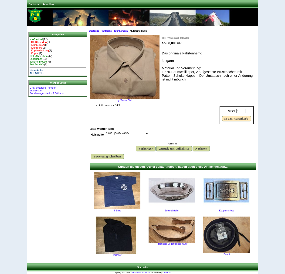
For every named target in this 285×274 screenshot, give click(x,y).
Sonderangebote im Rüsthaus (47, 93)
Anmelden (48, 4)
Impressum (36, 90)
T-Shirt (117, 210)
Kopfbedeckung (39, 50)
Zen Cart (167, 272)
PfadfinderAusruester (140, 272)
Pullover (117, 255)
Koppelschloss (226, 210)
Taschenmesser (39, 61)
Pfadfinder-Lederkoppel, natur (171, 244)
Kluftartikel (106, 31)
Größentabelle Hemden (43, 87)
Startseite (34, 4)
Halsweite (97, 135)
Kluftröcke (36, 47)
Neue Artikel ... (38, 70)
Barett (227, 254)
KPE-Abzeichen (39, 56)
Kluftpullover (37, 44)
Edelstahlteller (172, 210)
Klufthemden (121, 31)
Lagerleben (36, 58)
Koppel (34, 53)
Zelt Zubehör (37, 64)
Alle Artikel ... (37, 73)
